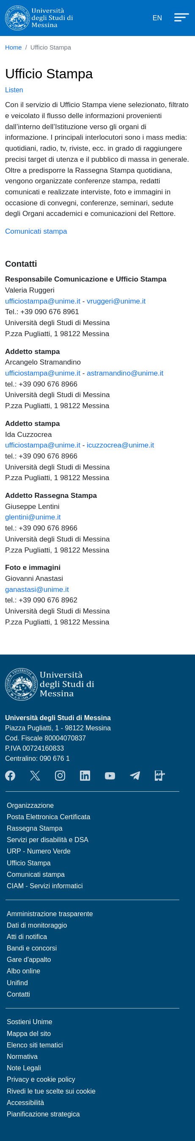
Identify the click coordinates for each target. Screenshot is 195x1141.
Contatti (18, 994)
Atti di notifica (27, 936)
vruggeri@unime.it (116, 301)
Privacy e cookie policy (41, 1079)
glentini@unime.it (33, 517)
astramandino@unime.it (125, 373)
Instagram (60, 776)
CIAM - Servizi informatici (45, 886)
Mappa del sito (29, 1033)
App (160, 776)
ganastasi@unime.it (37, 589)
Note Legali (24, 1068)
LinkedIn (85, 776)
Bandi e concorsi (32, 948)
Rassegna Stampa (35, 828)
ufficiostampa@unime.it (42, 301)
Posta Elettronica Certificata (48, 817)
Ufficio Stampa (29, 863)
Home (13, 47)
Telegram (135, 776)
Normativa (22, 1056)
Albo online (23, 971)
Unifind (17, 982)
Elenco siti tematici (35, 1045)
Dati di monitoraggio (37, 925)
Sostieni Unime (29, 1021)
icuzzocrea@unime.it (120, 445)
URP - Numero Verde (39, 851)
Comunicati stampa (36, 231)
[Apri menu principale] (178, 16)
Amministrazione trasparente (50, 913)
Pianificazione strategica (43, 1114)
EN (157, 18)
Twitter (35, 776)
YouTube (110, 776)
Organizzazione (30, 805)
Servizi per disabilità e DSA (47, 839)
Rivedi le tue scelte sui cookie (51, 1091)
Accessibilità (25, 1102)
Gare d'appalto (29, 959)
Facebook (10, 776)
